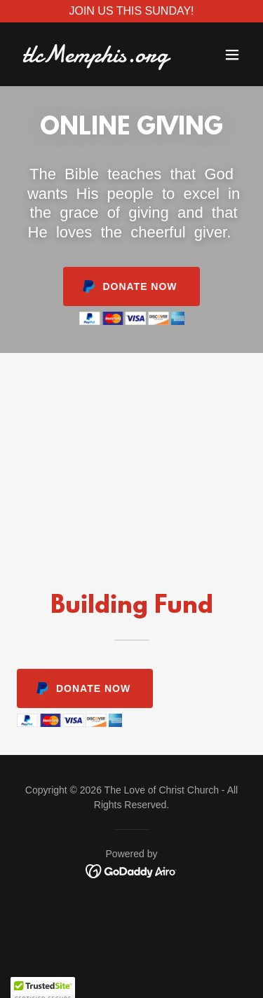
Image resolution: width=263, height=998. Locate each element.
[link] (97, 58)
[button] (232, 55)
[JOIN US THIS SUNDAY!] (131, 11)
